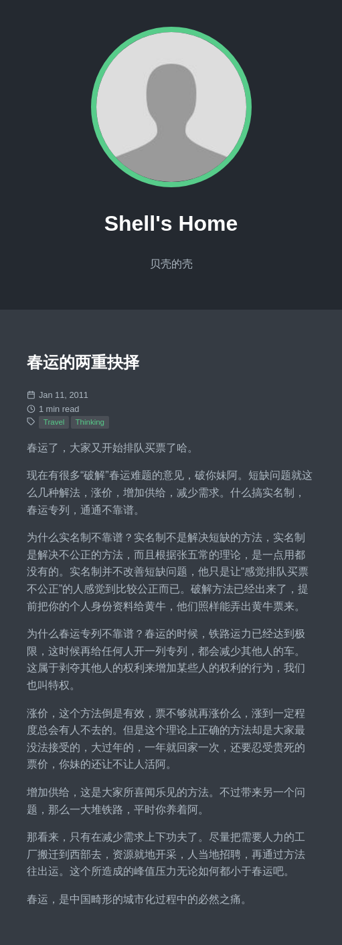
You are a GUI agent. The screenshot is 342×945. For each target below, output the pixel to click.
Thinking (90, 422)
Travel (54, 422)
